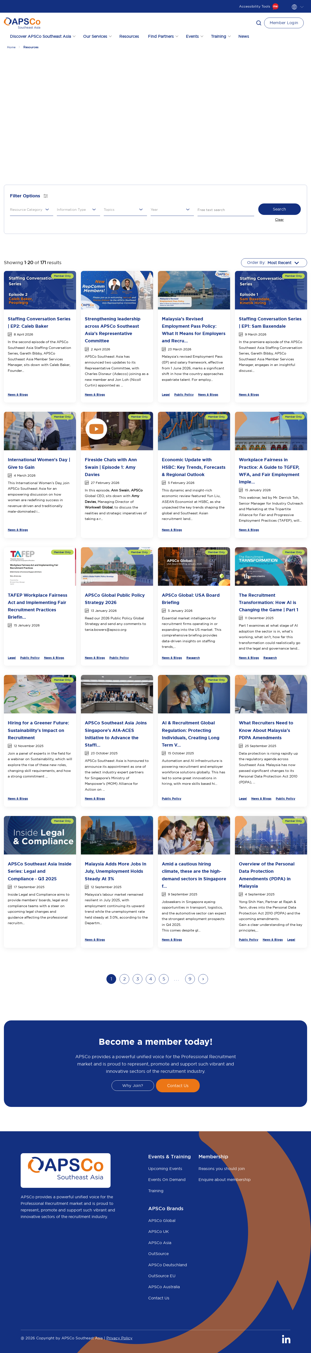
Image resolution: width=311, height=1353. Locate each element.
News (243, 36)
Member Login (284, 22)
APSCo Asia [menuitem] (159, 1242)
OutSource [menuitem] (158, 1253)
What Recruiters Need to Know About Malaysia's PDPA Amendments (266, 730)
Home (11, 47)
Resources (129, 36)
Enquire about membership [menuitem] (225, 1179)
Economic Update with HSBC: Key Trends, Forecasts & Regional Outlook (193, 467)
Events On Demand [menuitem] (167, 1179)
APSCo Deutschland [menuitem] (167, 1264)
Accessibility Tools (259, 6)
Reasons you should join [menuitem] (222, 1168)
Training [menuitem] (156, 1190)
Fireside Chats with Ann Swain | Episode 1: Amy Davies (111, 467)
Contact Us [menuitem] (158, 1297)
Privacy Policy (119, 1338)
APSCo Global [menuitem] (161, 1220)
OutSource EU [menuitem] (161, 1275)
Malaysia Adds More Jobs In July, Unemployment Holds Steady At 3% (115, 871)
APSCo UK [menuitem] (158, 1231)
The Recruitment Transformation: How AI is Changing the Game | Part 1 (268, 602)
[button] (258, 23)
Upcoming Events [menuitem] (165, 1168)
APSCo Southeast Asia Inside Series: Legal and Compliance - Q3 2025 (39, 871)
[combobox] (30, 209)
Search (279, 209)
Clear (279, 219)
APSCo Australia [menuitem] (164, 1286)
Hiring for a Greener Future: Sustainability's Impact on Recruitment (38, 730)
